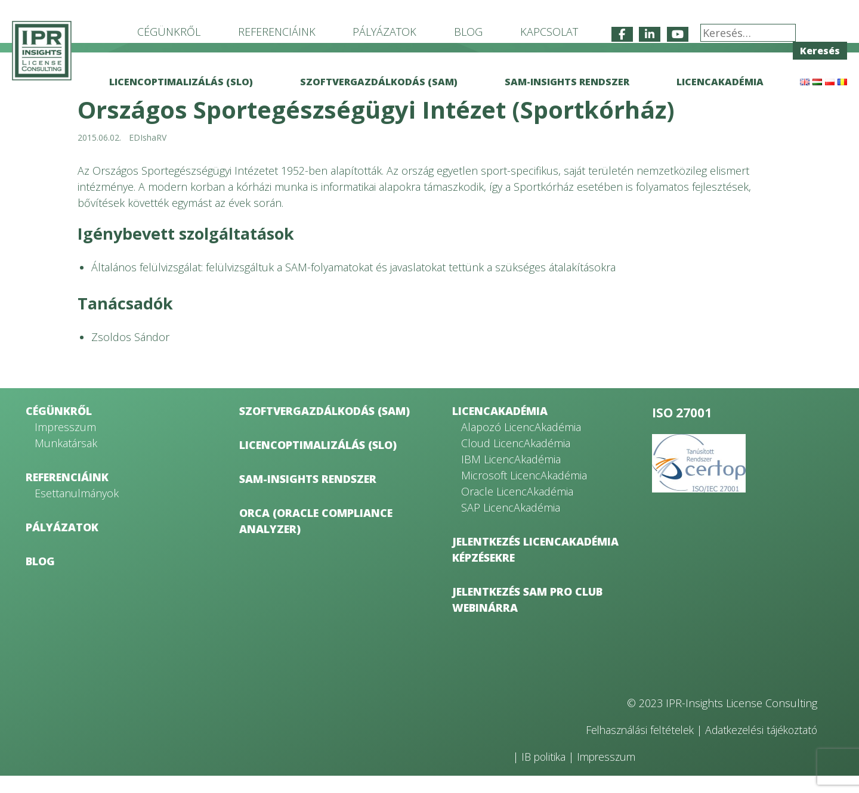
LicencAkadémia (720, 81)
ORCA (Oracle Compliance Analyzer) (316, 538)
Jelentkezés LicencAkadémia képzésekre (535, 567)
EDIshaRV (147, 154)
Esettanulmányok (77, 510)
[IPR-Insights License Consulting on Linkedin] (649, 34)
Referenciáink (277, 31)
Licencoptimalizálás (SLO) (181, 81)
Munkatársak (66, 460)
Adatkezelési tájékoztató (758, 747)
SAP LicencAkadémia (510, 525)
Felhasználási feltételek (632, 747)
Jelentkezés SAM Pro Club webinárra (527, 617)
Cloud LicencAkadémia (515, 460)
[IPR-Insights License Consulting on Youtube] (677, 34)
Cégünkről (168, 31)
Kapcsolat (549, 31)
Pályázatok (384, 31)
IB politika (544, 774)
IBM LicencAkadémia (511, 476)
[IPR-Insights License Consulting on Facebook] (622, 34)
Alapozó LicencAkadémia (521, 444)
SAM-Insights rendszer (567, 81)
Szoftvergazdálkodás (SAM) (379, 81)
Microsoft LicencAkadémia (524, 492)
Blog (468, 31)
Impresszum (65, 444)
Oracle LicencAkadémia (517, 508)
